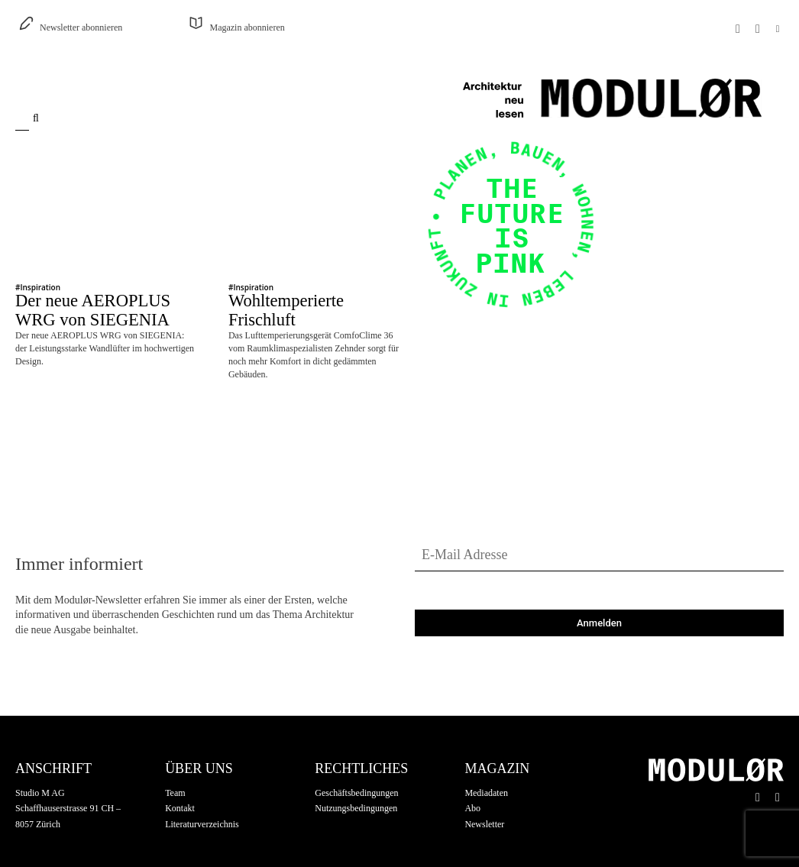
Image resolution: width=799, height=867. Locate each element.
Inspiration (40, 287)
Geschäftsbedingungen (356, 772)
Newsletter (484, 804)
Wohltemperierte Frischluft (286, 299)
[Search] (39, 118)
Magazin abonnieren (246, 27)
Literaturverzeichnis (202, 804)
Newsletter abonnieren (81, 27)
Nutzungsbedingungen (356, 788)
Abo (472, 788)
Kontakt (180, 788)
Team (175, 772)
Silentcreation (210, 856)
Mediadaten (486, 772)
